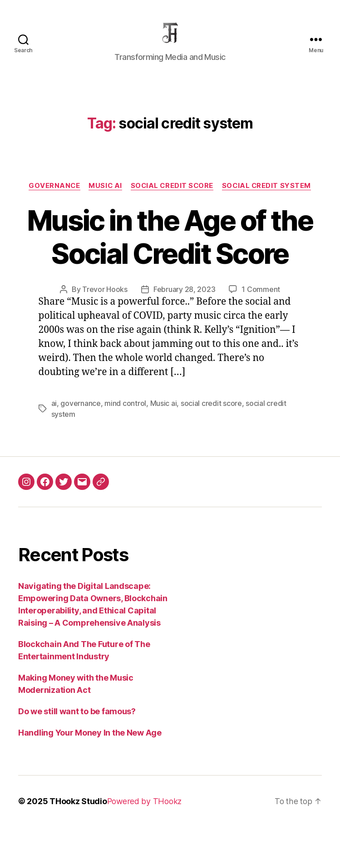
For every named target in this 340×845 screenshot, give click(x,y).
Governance (52, 196)
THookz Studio (78, 811)
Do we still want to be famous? (77, 721)
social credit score (172, 196)
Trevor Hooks (105, 300)
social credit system (269, 196)
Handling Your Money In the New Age (90, 742)
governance (80, 413)
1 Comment (260, 300)
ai (54, 413)
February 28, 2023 (184, 300)
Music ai (163, 413)
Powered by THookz (145, 811)
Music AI (104, 196)
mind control (125, 413)
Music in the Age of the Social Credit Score (170, 247)
